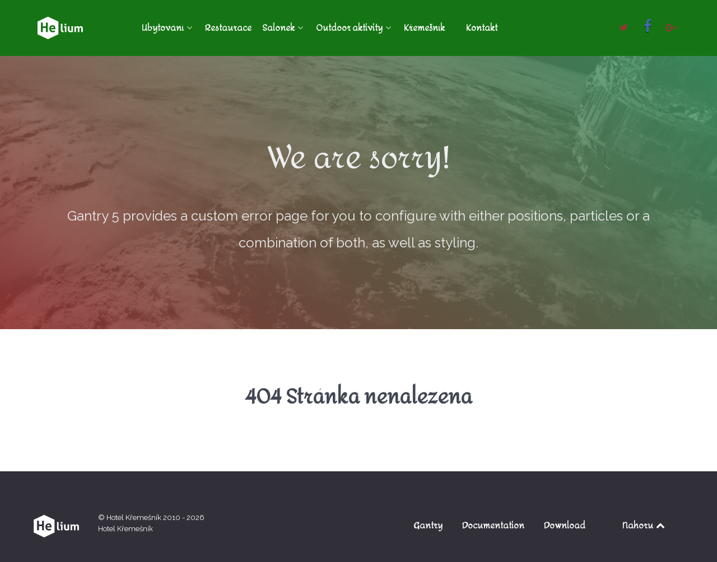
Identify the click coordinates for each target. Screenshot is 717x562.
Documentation (493, 525)
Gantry (428, 525)
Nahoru (644, 525)
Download (564, 525)
